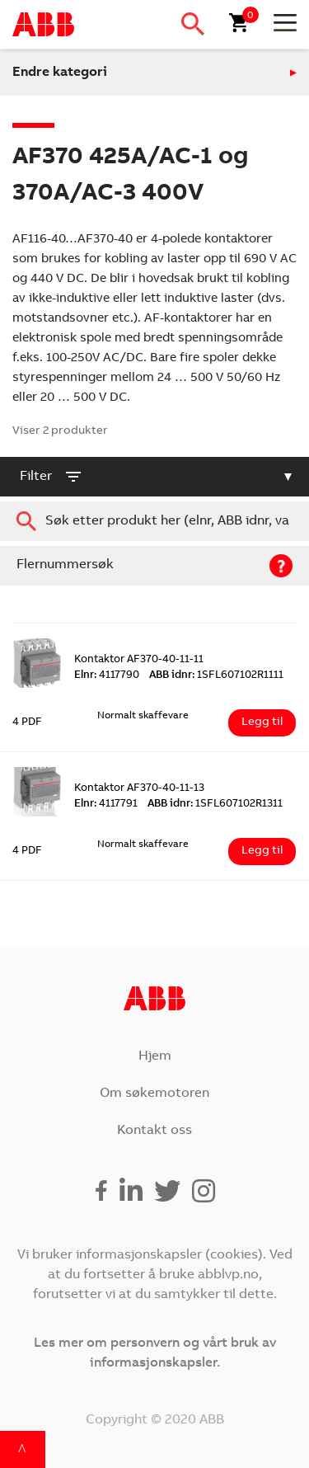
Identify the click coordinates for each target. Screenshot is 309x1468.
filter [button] (51, 477)
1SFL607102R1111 (216, 675)
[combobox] (154, 521)
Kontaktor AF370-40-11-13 (139, 788)
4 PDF (27, 723)
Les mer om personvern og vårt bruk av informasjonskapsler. (155, 1353)
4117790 (106, 675)
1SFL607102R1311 (215, 804)
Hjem (154, 1056)
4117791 (106, 804)
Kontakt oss (154, 1130)
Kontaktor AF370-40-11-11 (139, 660)
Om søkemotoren (154, 1093)
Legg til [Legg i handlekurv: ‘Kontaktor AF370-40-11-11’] (262, 722)
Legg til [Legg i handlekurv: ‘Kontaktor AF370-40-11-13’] (262, 851)
